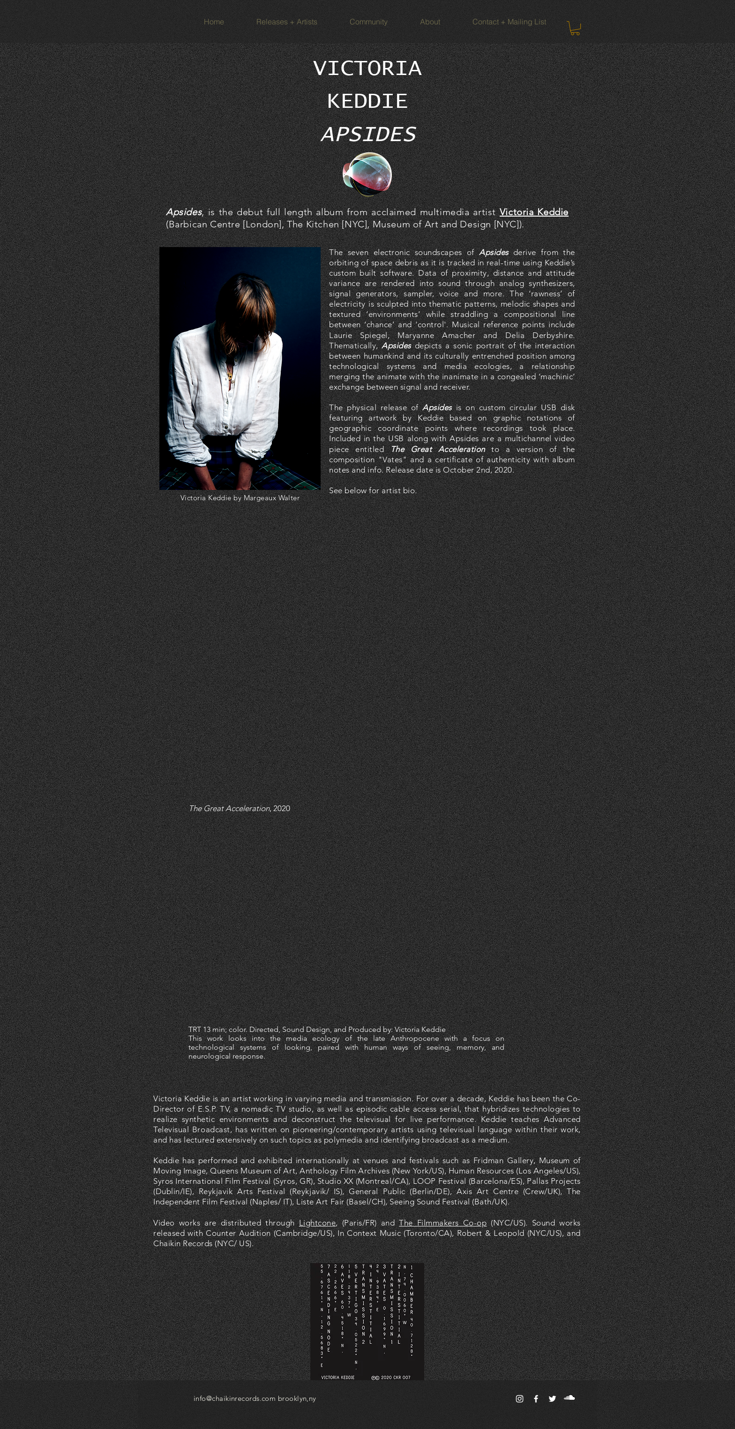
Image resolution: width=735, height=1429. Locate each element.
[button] (575, 28)
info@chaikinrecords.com (235, 1398)
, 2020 (239, 808)
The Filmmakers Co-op (443, 1222)
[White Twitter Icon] (552, 1399)
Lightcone (317, 1222)
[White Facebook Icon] (536, 1399)
